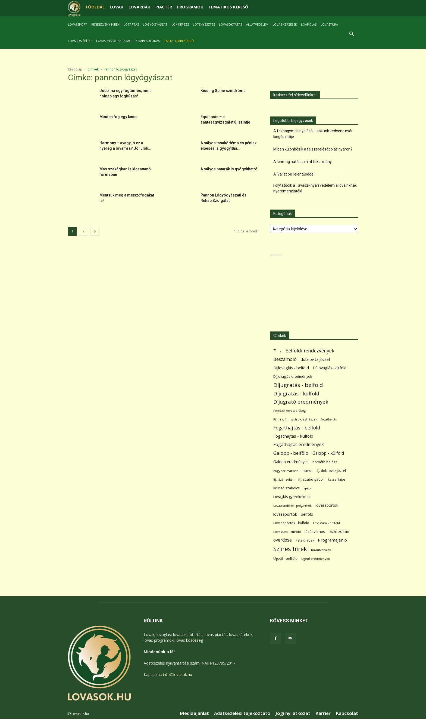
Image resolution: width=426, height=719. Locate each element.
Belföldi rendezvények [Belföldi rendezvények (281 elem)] (310, 351)
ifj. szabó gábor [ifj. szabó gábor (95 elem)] (311, 479)
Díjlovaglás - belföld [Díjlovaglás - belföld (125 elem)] (291, 367)
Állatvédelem (257, 24)
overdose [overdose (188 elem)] (282, 540)
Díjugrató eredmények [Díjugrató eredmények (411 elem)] (300, 402)
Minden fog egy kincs (118, 117)
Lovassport (77, 24)
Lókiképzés (180, 24)
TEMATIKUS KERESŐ (228, 7)
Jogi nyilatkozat (292, 713)
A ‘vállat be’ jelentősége (293, 174)
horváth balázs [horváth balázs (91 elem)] (324, 461)
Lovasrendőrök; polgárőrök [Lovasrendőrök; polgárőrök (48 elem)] (292, 506)
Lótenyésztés (204, 24)
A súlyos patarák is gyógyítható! (229, 169)
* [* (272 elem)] (274, 351)
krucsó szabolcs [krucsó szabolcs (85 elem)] (286, 488)
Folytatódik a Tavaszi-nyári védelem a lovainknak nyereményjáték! (315, 188)
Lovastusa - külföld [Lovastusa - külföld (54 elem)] (287, 532)
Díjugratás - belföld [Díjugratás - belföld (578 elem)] (298, 385)
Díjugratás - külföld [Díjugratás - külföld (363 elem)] (296, 393)
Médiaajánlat (194, 713)
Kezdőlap (75, 69)
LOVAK (116, 7)
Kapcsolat (347, 713)
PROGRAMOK (190, 7)
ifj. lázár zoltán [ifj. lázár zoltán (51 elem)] (284, 479)
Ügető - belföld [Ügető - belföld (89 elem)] (285, 558)
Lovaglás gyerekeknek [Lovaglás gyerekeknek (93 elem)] (292, 496)
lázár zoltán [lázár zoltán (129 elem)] (339, 531)
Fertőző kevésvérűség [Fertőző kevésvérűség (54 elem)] (289, 410)
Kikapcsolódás (148, 41)
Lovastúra (329, 24)
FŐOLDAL (95, 7)
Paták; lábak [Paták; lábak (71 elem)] (305, 540)
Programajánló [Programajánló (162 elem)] (332, 540)
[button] (351, 34)
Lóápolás (309, 24)
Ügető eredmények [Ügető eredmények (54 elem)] (315, 559)
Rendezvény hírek (105, 24)
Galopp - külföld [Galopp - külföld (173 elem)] (328, 453)
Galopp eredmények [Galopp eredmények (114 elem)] (291, 461)
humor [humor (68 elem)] (307, 470)
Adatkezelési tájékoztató (242, 713)
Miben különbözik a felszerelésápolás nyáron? (312, 149)
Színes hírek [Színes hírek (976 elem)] (290, 549)
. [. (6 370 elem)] (281, 349)
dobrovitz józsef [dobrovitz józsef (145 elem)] (315, 359)
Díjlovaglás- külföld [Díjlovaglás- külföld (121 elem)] (329, 367)
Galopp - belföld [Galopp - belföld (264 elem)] (291, 453)
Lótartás (131, 24)
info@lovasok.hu (177, 674)
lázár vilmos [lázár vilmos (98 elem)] (315, 531)
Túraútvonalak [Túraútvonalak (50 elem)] (321, 550)
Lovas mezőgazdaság (113, 41)
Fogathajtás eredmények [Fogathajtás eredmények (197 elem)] (298, 444)
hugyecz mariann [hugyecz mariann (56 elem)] (286, 471)
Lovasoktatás (230, 24)
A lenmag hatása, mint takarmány (302, 161)
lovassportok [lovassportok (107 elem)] (326, 505)
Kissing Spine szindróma (223, 90)
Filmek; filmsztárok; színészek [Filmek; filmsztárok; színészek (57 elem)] (295, 419)
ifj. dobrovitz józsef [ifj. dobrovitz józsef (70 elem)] (331, 470)
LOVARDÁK (139, 7)
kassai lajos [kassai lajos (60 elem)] (337, 479)
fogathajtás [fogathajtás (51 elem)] (329, 419)
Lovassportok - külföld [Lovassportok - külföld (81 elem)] (291, 523)
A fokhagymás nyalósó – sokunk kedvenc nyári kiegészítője (313, 134)
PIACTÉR (163, 7)
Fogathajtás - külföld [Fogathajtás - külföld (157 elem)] (293, 436)
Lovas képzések (284, 24)
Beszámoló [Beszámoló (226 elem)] (285, 359)
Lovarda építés (80, 41)
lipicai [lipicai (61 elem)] (307, 488)
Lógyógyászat (155, 24)
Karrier (323, 713)
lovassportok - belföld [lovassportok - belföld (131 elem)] (293, 514)
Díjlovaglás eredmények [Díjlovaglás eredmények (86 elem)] (292, 376)
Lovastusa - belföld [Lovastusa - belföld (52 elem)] (326, 523)
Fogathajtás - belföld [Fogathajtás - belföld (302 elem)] (296, 428)
